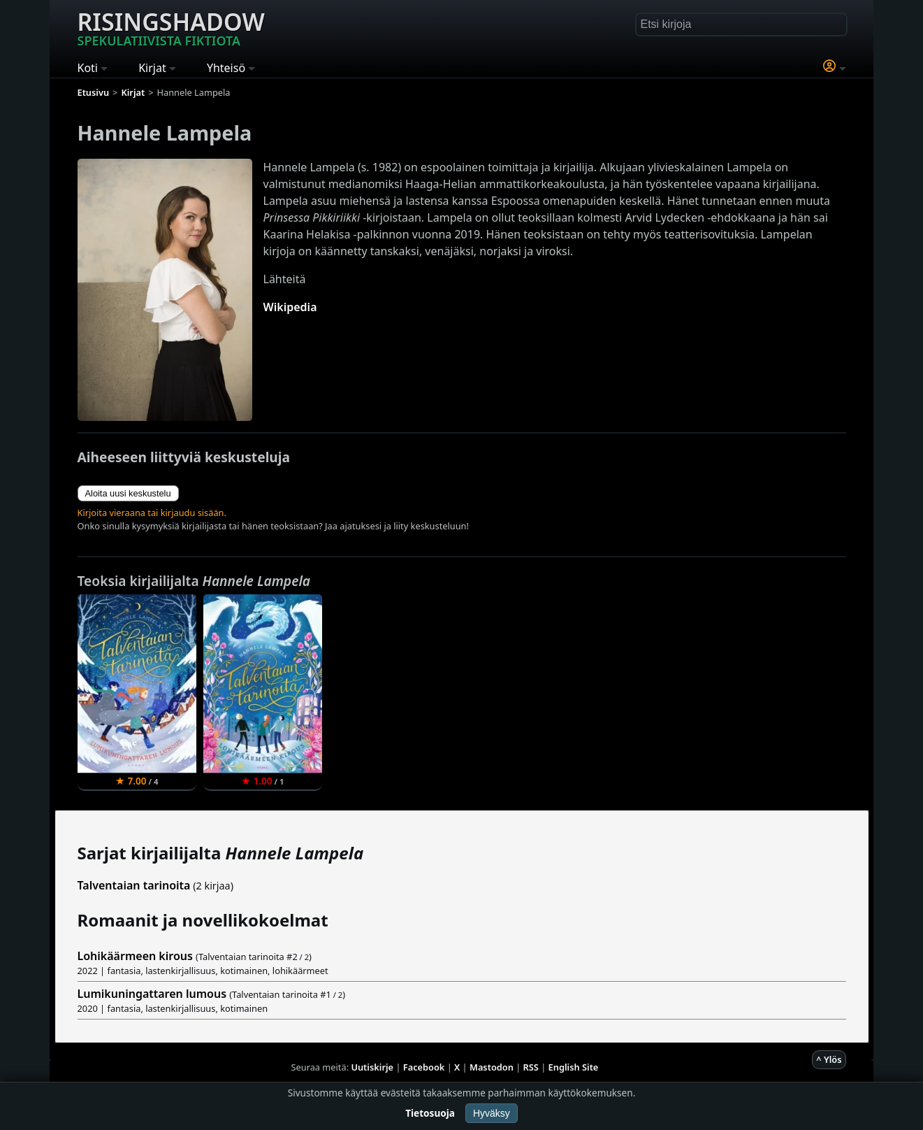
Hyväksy (491, 1113)
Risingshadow (171, 27)
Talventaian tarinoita (134, 885)
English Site (573, 1067)
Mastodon (492, 1067)
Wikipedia (290, 307)
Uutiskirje (372, 1067)
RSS (531, 1067)
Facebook (424, 1067)
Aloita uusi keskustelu (128, 493)
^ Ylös (828, 1059)
